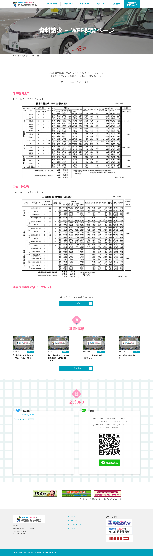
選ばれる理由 (52, 4)
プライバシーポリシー (78, 524)
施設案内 (100, 4)
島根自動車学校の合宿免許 (132, 4)
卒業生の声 (84, 4)
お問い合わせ (75, 520)
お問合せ (116, 4)
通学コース (68, 4)
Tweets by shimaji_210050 (24, 429)
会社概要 (74, 516)
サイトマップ (75, 528)
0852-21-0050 (21, 531)
